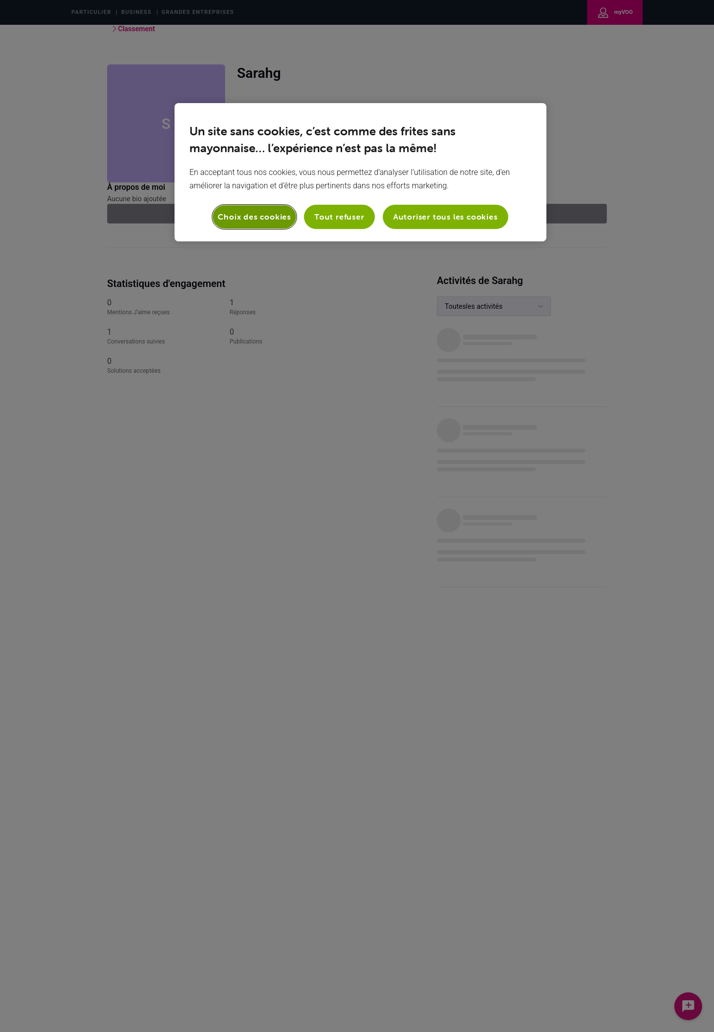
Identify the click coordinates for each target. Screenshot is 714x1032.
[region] (360, 172)
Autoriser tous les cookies (445, 217)
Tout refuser (339, 217)
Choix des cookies (254, 217)
